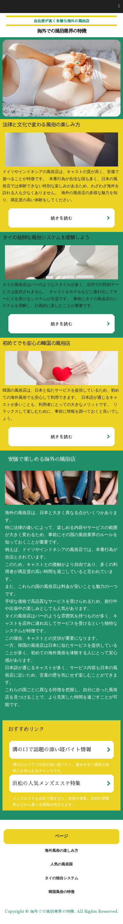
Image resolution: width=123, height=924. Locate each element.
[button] (61, 6)
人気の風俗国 (61, 864)
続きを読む (61, 218)
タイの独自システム (61, 878)
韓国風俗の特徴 (61, 892)
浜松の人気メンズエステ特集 (46, 783)
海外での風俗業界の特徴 (61, 31)
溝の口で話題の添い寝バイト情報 (51, 749)
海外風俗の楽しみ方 (61, 850)
